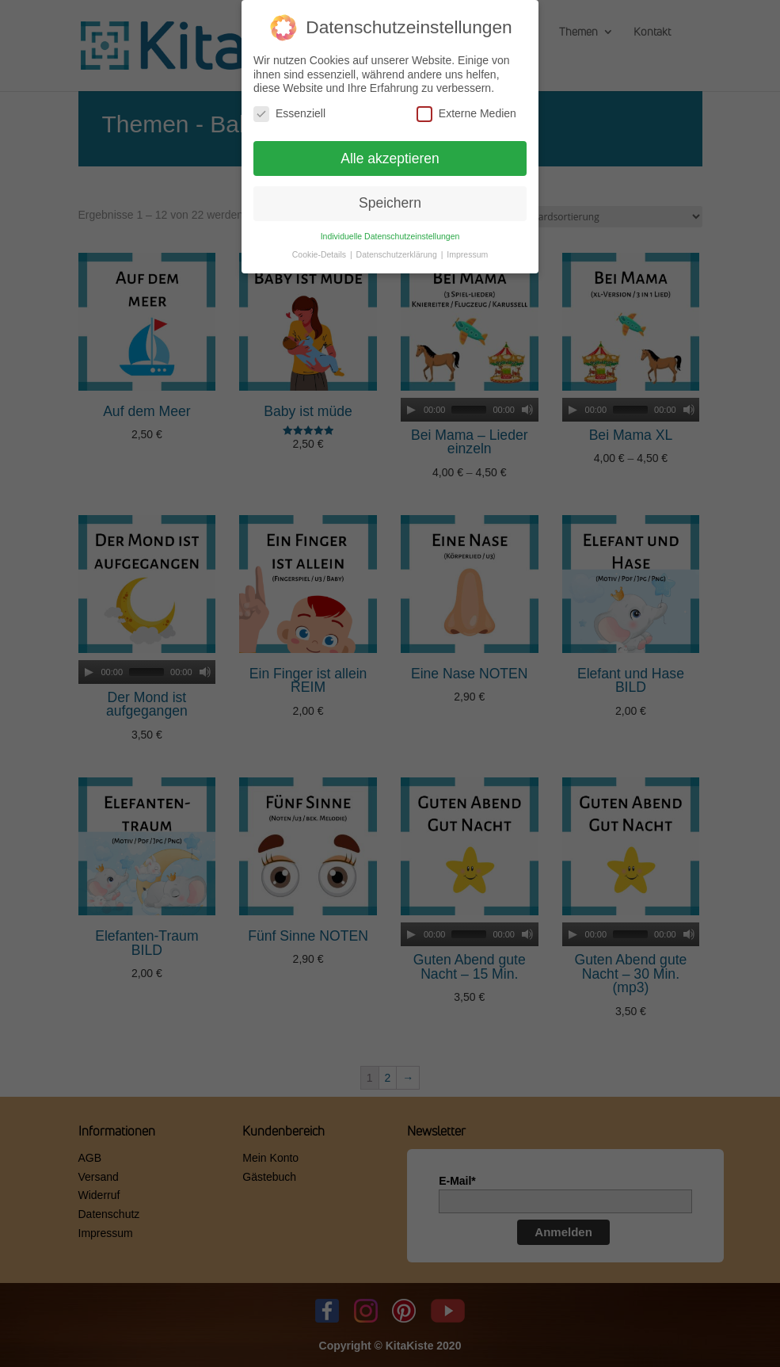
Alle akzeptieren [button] (390, 158)
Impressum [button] (467, 254)
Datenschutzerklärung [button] (397, 254)
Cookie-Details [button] (320, 254)
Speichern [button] (390, 203)
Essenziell (289, 113)
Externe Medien (466, 113)
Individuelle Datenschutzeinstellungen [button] (390, 236)
